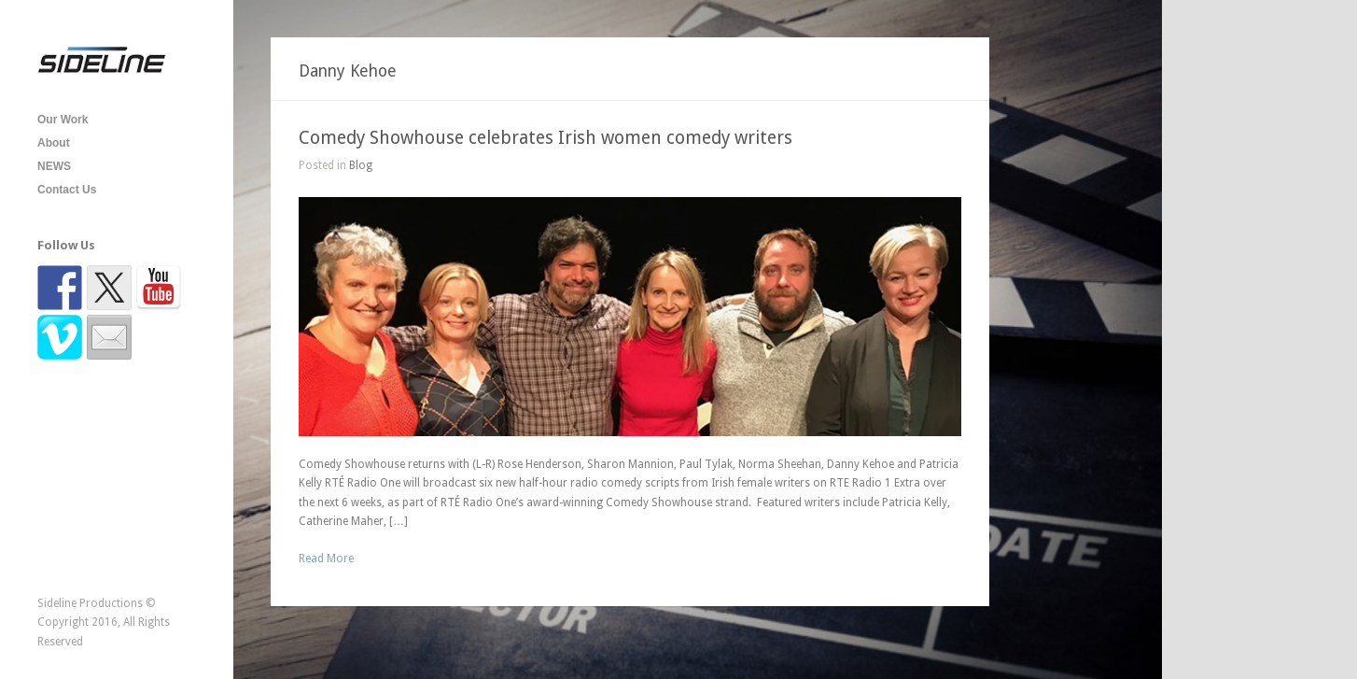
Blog (360, 165)
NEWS (54, 166)
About (53, 142)
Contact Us (66, 189)
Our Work (62, 119)
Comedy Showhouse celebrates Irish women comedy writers (545, 138)
